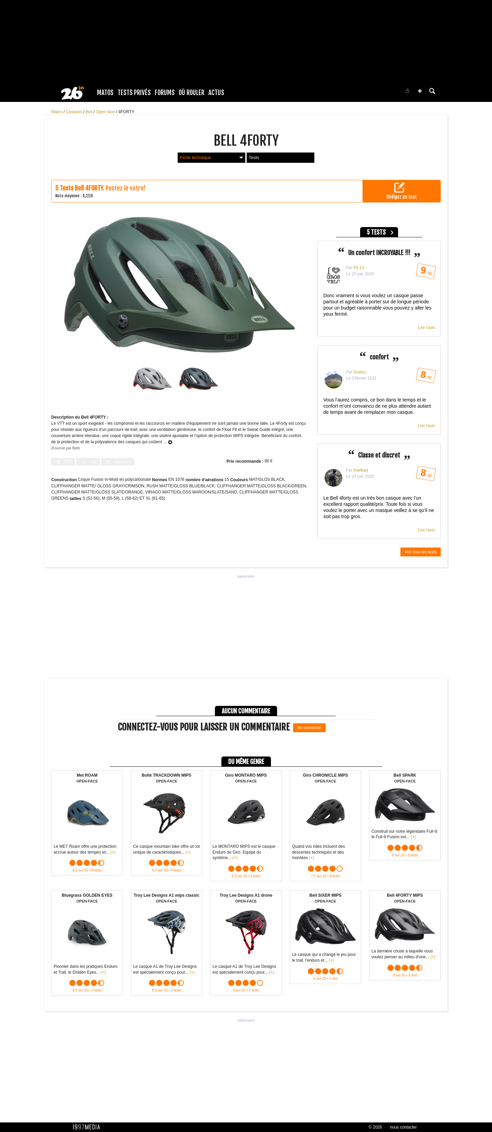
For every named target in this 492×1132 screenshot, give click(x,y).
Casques (74, 111)
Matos (105, 93)
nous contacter (403, 1127)
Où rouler (191, 93)
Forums (165, 93)
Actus (216, 93)
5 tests (376, 232)
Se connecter (309, 727)
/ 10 (425, 272)
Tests (254, 157)
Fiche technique (211, 157)
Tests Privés (134, 93)
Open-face (106, 111)
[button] (420, 91)
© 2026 (375, 1127)
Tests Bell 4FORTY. (82, 188)
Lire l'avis (426, 327)
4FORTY (126, 111)
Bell (89, 111)
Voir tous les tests (421, 552)
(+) (112, 852)
